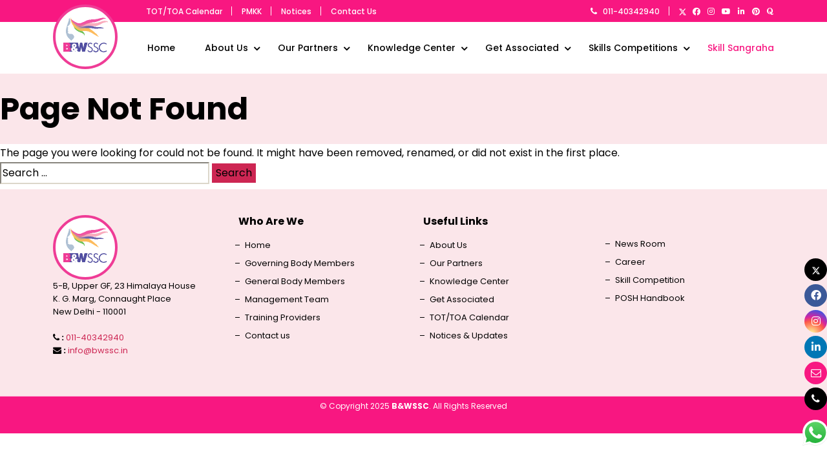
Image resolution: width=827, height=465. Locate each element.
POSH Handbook (650, 298)
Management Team (287, 299)
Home (161, 47)
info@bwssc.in (98, 350)
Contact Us (354, 11)
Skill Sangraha (740, 47)
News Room (640, 244)
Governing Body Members (300, 263)
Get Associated (522, 47)
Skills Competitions (633, 47)
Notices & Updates (469, 336)
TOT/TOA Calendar (184, 11)
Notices (296, 11)
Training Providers (282, 318)
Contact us (267, 336)
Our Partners (308, 47)
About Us (226, 47)
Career (630, 262)
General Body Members (295, 281)
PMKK (252, 11)
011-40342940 (619, 11)
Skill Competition (650, 280)
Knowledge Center (411, 47)
